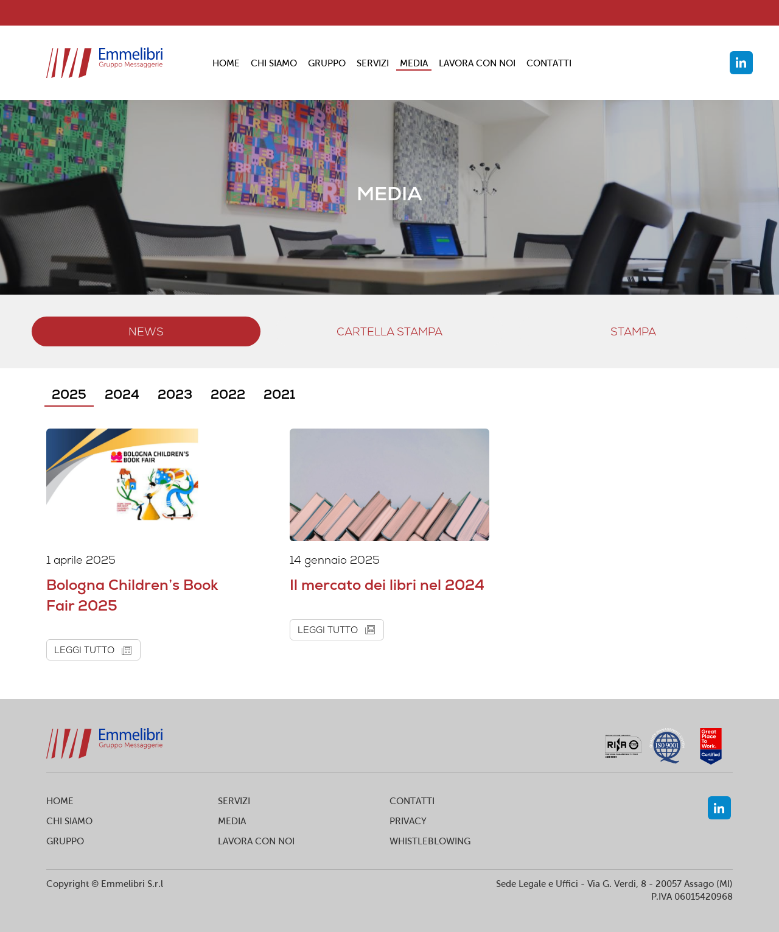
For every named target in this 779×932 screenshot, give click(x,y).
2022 (228, 394)
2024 (122, 394)
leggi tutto (95, 650)
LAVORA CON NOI (477, 63)
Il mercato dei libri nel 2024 (387, 584)
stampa (633, 331)
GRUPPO (327, 63)
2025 (69, 394)
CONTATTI (548, 63)
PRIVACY (408, 821)
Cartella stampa (389, 331)
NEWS (146, 331)
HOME (226, 63)
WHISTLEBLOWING (430, 841)
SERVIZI (373, 63)
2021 (279, 394)
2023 (175, 394)
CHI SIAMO (274, 63)
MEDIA (414, 63)
